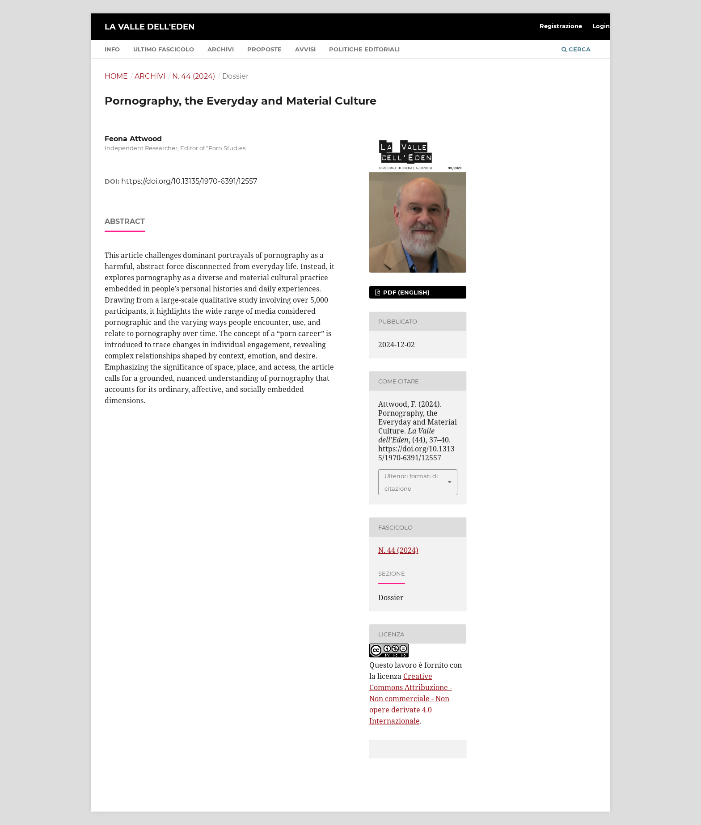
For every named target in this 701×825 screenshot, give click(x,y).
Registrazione (561, 25)
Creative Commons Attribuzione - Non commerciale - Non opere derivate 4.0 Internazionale (410, 698)
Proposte (264, 49)
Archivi (220, 49)
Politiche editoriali (364, 49)
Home (116, 76)
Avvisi (305, 49)
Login (601, 25)
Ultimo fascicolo (163, 49)
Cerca (576, 49)
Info (112, 49)
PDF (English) (405, 292)
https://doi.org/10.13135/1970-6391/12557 (189, 181)
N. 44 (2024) (193, 76)
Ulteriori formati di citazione (411, 482)
